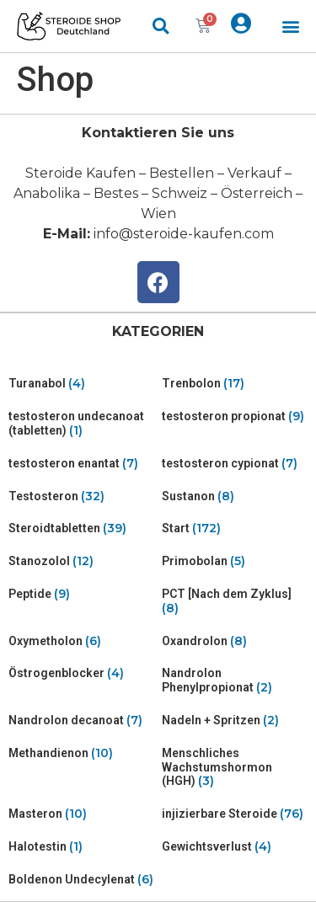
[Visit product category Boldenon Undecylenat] (81, 880)
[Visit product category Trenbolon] (235, 384)
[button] (291, 26)
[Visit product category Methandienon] (81, 753)
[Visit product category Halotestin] (81, 847)
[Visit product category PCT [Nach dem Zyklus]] (235, 601)
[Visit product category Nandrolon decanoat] (81, 720)
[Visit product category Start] (235, 528)
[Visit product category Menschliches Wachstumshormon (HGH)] (235, 767)
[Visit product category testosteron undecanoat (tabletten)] (81, 423)
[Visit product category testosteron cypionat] (235, 464)
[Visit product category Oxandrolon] (235, 641)
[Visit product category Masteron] (81, 814)
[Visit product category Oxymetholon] (81, 641)
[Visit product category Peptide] (81, 594)
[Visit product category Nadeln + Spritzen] (235, 720)
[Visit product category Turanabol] (81, 384)
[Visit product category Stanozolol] (81, 561)
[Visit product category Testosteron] (81, 496)
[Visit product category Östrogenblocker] (81, 673)
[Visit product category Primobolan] (235, 561)
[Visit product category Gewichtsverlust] (235, 847)
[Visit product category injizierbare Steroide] (235, 814)
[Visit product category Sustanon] (235, 496)
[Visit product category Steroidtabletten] (81, 528)
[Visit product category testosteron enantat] (81, 464)
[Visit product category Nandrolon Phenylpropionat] (235, 680)
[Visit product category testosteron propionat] (235, 416)
